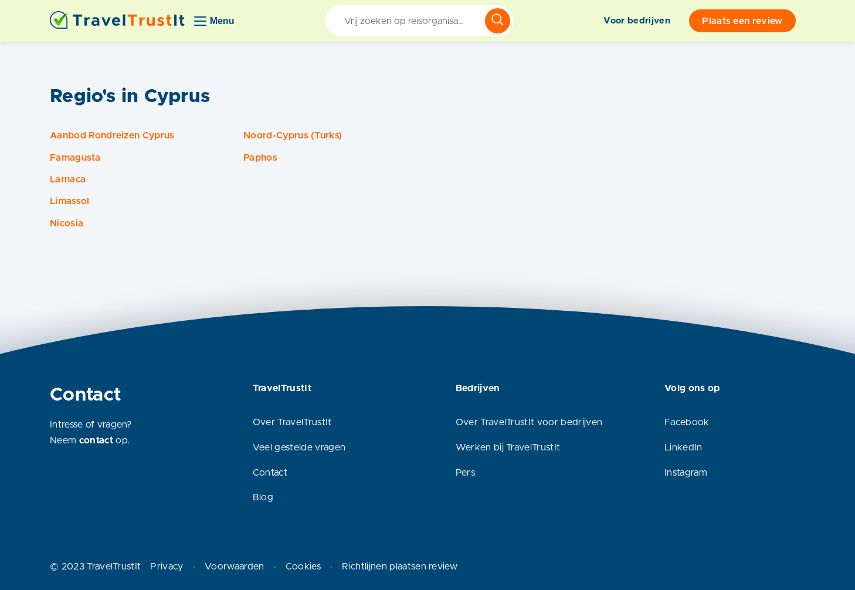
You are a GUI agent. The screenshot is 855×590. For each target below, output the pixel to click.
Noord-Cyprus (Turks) (292, 135)
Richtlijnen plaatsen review (399, 566)
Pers (465, 472)
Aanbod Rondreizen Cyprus (112, 135)
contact (96, 440)
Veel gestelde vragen (299, 447)
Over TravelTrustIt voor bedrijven (529, 422)
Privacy (166, 566)
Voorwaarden (234, 566)
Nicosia (66, 223)
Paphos (260, 157)
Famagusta (75, 157)
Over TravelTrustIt (292, 422)
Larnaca (68, 179)
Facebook (687, 422)
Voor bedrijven (636, 20)
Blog (263, 497)
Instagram (685, 472)
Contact (270, 472)
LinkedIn (683, 447)
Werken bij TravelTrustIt (508, 447)
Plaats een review (742, 21)
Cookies (303, 566)
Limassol (70, 201)
